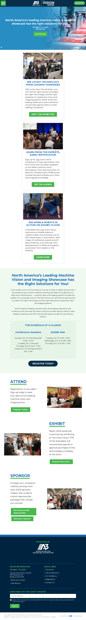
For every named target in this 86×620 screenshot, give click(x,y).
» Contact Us (49, 583)
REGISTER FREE (40, 34)
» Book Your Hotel (17, 580)
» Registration (49, 579)
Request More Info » (61, 462)
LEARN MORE (43, 257)
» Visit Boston (15, 583)
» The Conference (51, 573)
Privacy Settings (75, 616)
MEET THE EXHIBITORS (43, 114)
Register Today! (20, 410)
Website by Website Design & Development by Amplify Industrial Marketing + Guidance (30, 617)
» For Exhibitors (50, 576)
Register (79, 3)
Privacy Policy (19, 601)
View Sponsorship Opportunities (21, 511)
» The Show (49, 570)
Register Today (43, 363)
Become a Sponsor (22, 519)
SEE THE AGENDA (43, 184)
